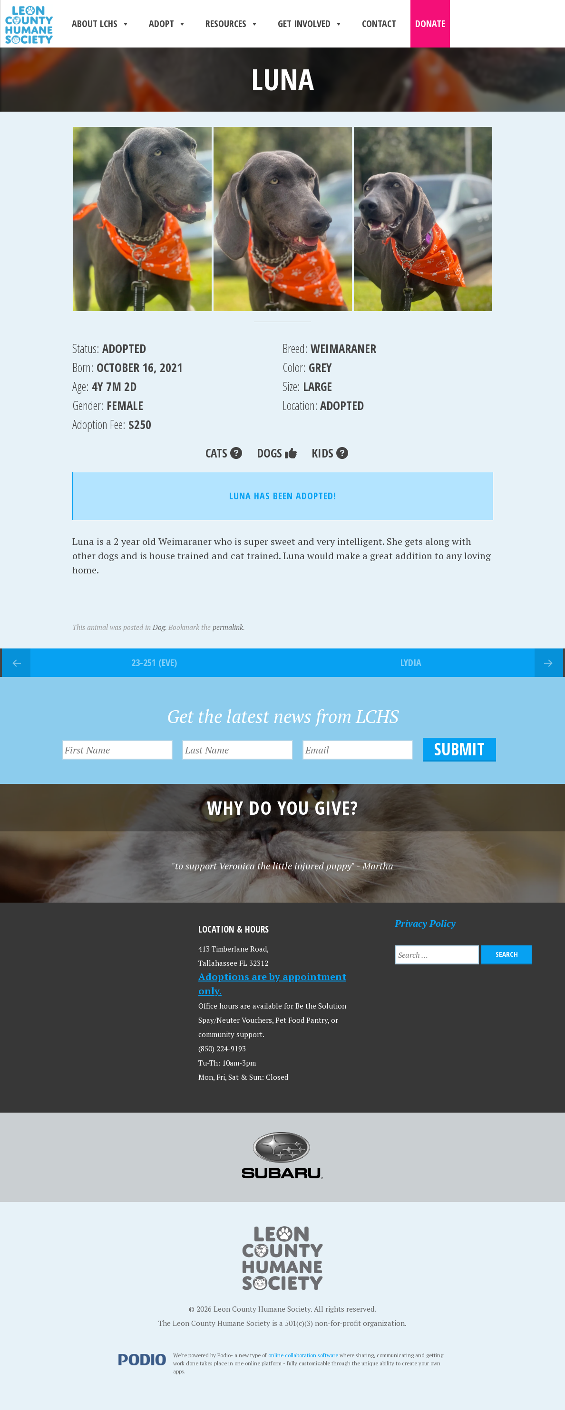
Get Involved (310, 24)
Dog (159, 627)
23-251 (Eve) (154, 662)
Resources (232, 24)
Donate (430, 23)
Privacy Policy (425, 922)
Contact (379, 23)
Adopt (167, 24)
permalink (228, 627)
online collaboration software (303, 1355)
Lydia (410, 662)
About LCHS (101, 24)
